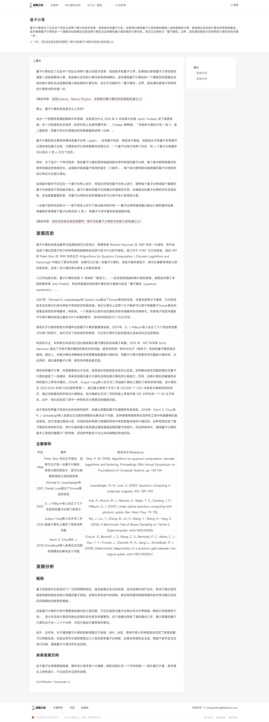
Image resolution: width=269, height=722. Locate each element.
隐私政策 (220, 717)
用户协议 (208, 717)
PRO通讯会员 (73, 5)
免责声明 (233, 717)
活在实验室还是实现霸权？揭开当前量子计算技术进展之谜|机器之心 (77, 41)
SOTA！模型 (94, 5)
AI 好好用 (120, 5)
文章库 (54, 5)
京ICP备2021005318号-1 (47, 717)
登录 (234, 5)
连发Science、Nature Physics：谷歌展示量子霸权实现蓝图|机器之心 (96, 99)
